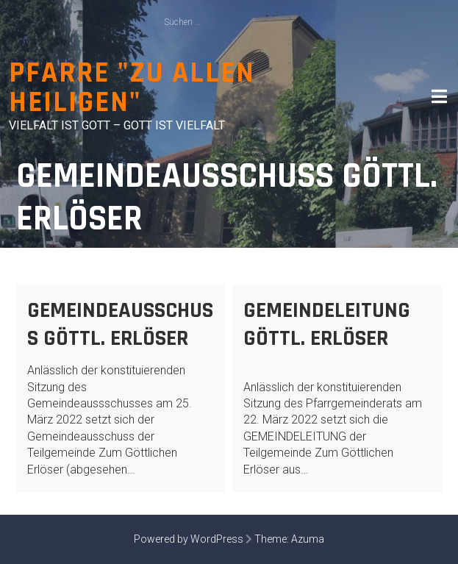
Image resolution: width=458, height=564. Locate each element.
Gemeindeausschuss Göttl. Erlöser (120, 324)
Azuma (307, 539)
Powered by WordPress (188, 539)
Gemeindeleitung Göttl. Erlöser (326, 324)
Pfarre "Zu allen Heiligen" (132, 87)
